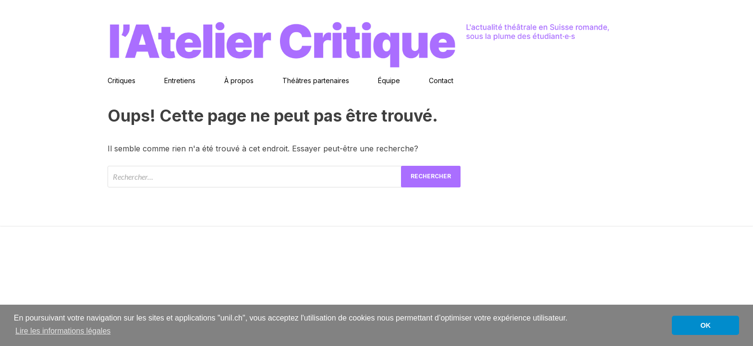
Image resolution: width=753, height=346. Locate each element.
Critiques (121, 80)
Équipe (389, 80)
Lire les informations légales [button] (62, 331)
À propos (239, 80)
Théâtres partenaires (315, 80)
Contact (441, 80)
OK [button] (705, 325)
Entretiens (179, 80)
